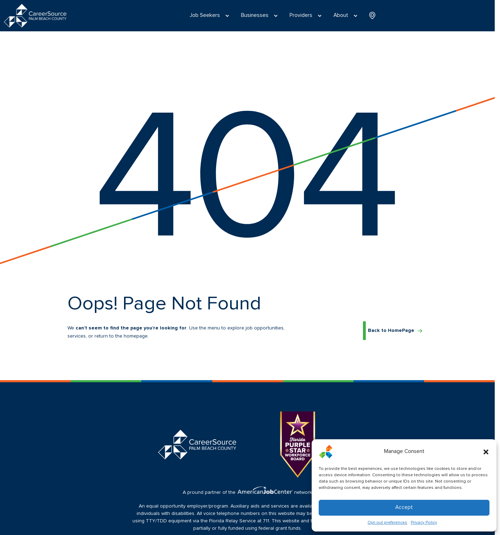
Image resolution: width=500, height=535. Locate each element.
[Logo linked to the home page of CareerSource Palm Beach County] (35, 15)
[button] (485, 451)
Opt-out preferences (387, 523)
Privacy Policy (424, 523)
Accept (404, 507)
